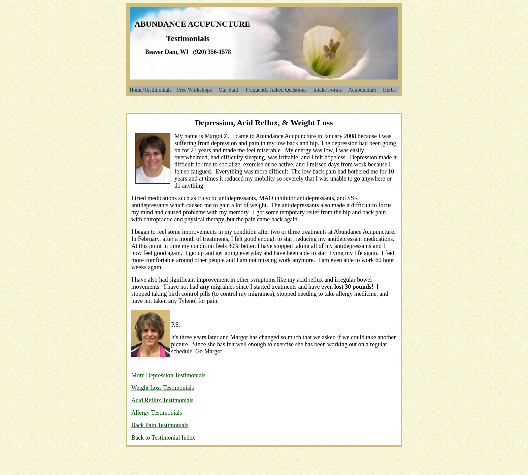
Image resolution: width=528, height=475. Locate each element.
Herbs (389, 90)
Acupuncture (362, 90)
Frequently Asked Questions (275, 90)
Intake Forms (327, 90)
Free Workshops (194, 90)
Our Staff (229, 90)
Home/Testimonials (150, 90)
